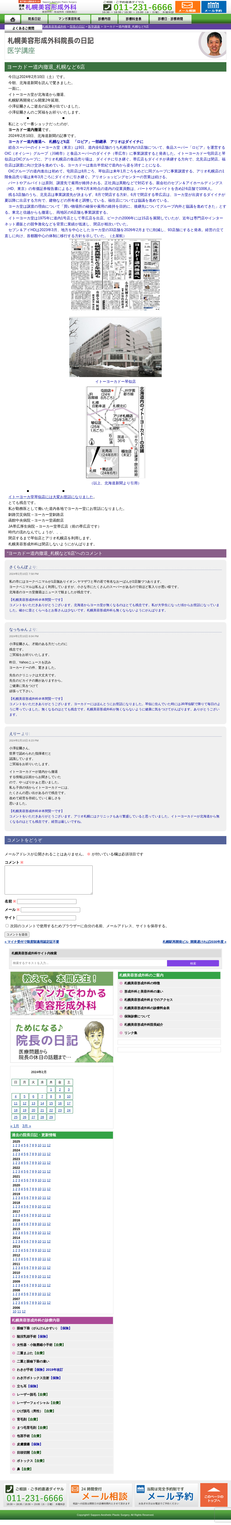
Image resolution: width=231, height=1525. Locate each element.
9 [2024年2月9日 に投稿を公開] (60, 1102)
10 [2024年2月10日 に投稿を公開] (69, 1102)
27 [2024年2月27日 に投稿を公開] (33, 1122)
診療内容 (102, 19)
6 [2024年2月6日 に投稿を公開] (33, 1102)
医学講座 (52, 26)
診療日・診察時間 (167, 19)
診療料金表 (130, 19)
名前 (10, 907)
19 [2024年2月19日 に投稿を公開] (24, 1116)
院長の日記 (35, 26)
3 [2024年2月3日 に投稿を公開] (69, 1095)
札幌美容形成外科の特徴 (142, 989)
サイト (10, 923)
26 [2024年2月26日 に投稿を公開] (24, 1122)
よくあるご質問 (207, 19)
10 (39, 1151)
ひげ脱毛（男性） (36, 1416)
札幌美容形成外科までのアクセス (148, 1005)
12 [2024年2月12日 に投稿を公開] (24, 1109)
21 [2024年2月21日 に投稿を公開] (42, 1116)
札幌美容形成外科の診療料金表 (147, 1013)
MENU (11, 7)
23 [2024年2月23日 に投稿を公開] (60, 1116)
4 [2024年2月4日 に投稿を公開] (16, 1102)
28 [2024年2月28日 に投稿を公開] (42, 1122)
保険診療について (137, 1022)
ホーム (12, 19)
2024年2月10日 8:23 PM (24, 740)
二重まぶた (31, 1358)
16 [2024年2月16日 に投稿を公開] (60, 1109)
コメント (14, 862)
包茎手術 (30, 1441)
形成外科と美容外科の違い (143, 997)
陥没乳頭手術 (33, 1342)
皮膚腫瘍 (30, 1450)
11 (44, 1151)
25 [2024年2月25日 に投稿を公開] (16, 1122)
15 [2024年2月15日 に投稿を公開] (51, 1109)
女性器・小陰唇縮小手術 (41, 1350)
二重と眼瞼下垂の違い (33, 1367)
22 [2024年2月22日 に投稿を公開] (51, 1116)
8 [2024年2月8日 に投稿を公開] (51, 1102)
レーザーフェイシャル (39, 1408)
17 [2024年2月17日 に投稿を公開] (69, 1109)
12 (49, 1151)
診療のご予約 (213, 7)
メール (12, 915)
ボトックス (31, 1466)
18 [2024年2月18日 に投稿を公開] (16, 1116)
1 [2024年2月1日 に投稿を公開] (51, 1095)
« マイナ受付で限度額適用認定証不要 (32, 947)
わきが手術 (40, 1375)
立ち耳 (28, 1392)
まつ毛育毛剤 (33, 1433)
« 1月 (14, 1131)
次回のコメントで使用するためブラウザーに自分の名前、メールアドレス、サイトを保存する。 (89, 931)
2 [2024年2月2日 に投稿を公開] (60, 1095)
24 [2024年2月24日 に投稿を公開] (69, 1116)
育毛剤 (28, 1425)
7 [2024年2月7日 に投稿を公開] (42, 1102)
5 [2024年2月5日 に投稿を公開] (24, 1102)
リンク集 (130, 1038)
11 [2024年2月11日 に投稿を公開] (16, 1109)
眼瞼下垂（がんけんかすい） (44, 1334)
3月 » (26, 1131)
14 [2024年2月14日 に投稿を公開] (42, 1109)
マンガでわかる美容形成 (68, 19)
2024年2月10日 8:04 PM (24, 636)
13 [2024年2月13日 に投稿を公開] (33, 1109)
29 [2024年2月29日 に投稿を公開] (51, 1122)
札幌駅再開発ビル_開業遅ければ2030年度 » (194, 947)
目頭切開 (30, 1458)
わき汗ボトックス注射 (39, 1383)
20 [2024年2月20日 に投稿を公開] (33, 1116)
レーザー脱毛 (33, 1400)
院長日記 (33, 19)
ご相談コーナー (187, 7)
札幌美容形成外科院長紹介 (143, 1030)
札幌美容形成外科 (12, 26)
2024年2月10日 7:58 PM (24, 573)
